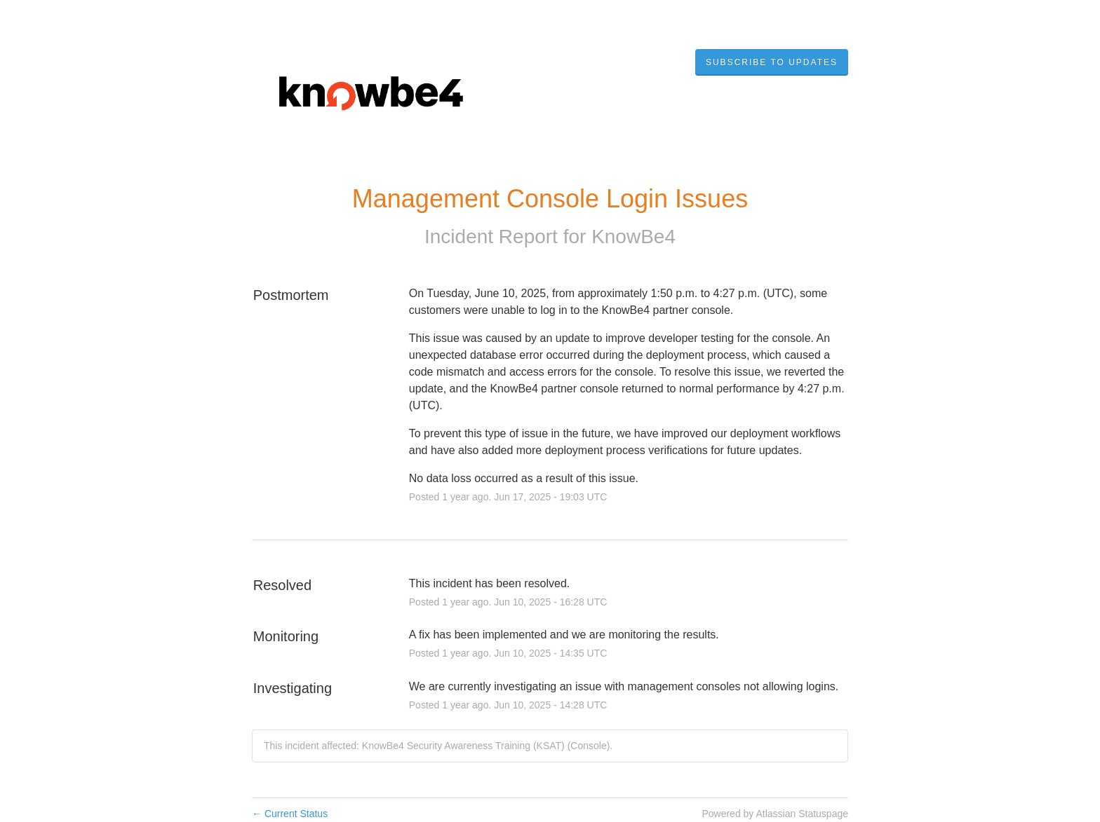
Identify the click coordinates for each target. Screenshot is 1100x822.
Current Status (290, 813)
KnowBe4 (633, 236)
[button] (771, 62)
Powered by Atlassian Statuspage (775, 813)
